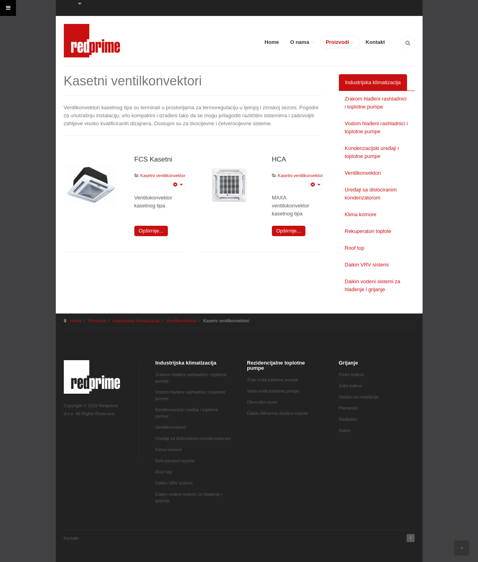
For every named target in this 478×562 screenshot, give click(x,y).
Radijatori (348, 419)
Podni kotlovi (351, 374)
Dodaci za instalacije (359, 396)
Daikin (345, 430)
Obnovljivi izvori (262, 402)
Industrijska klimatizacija (373, 82)
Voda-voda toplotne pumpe (273, 390)
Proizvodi (340, 42)
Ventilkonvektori (363, 173)
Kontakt (375, 42)
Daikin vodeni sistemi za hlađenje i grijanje (372, 285)
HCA (279, 159)
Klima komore (360, 214)
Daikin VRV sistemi (367, 265)
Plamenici (348, 408)
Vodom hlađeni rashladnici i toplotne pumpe (376, 127)
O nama (302, 42)
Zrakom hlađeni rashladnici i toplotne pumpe (376, 103)
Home (272, 42)
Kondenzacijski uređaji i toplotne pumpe (372, 152)
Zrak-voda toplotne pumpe (272, 379)
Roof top (354, 248)
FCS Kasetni (153, 159)
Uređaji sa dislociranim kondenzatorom (371, 194)
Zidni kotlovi (350, 385)
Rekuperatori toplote (368, 231)
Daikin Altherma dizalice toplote (277, 413)
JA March (92, 377)
